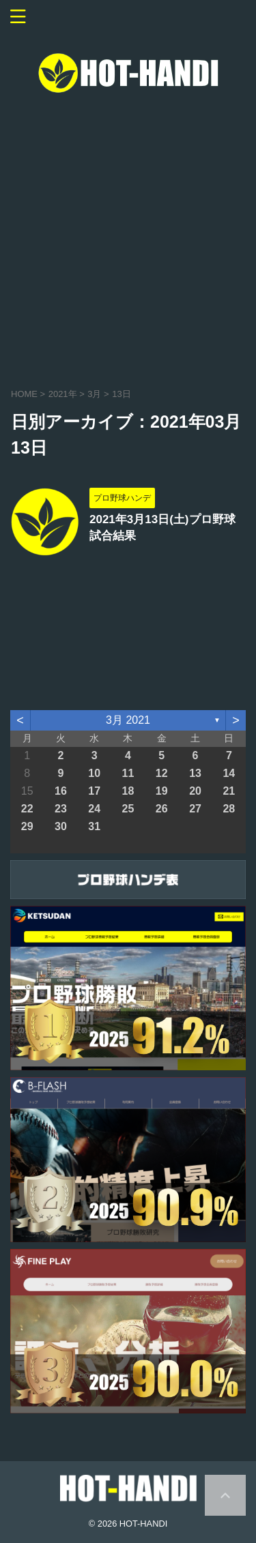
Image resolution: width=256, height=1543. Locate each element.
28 (229, 808)
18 (128, 791)
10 (94, 773)
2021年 (62, 394)
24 (94, 808)
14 (229, 773)
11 (128, 773)
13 (195, 773)
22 (27, 808)
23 (61, 808)
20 (195, 791)
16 (61, 791)
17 (94, 791)
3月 (94, 394)
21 (229, 791)
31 (94, 826)
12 (162, 773)
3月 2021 (128, 720)
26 (162, 808)
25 (128, 808)
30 (61, 826)
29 (27, 826)
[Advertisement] (128, 238)
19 (162, 791)
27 (195, 808)
